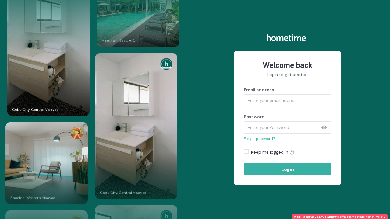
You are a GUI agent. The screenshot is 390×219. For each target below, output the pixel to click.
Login (287, 169)
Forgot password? (259, 138)
